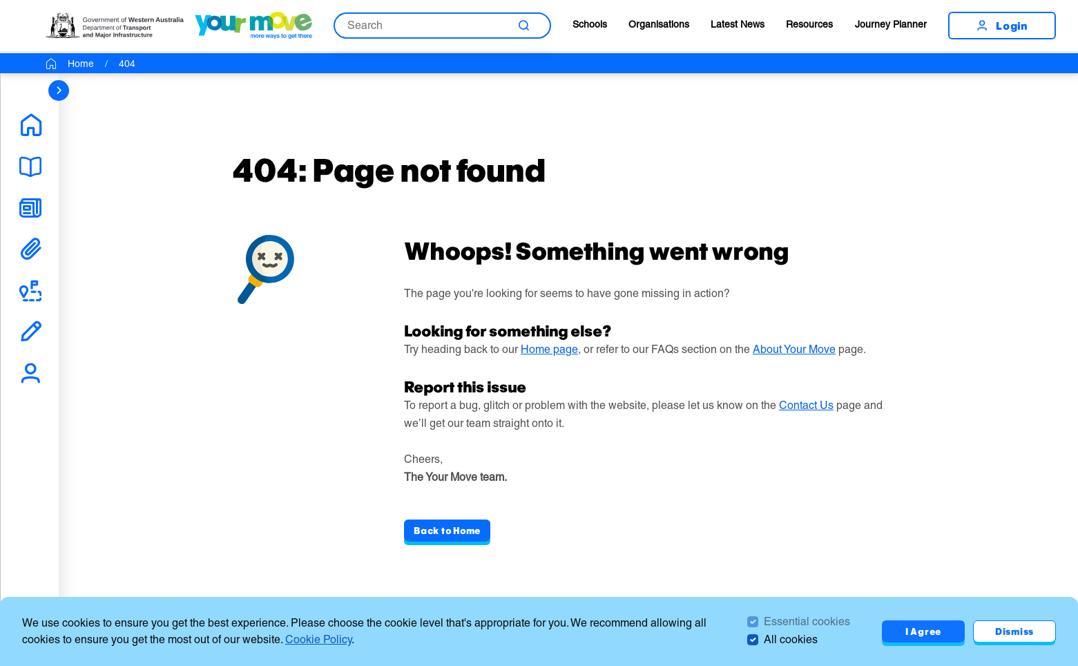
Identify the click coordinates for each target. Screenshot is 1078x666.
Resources (809, 24)
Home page (549, 349)
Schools (589, 24)
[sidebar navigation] (58, 90)
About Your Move (794, 349)
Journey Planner (891, 24)
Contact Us (806, 405)
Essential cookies (807, 621)
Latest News (737, 24)
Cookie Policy (318, 639)
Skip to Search (0, 0)
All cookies (791, 639)
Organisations (658, 24)
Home (81, 63)
